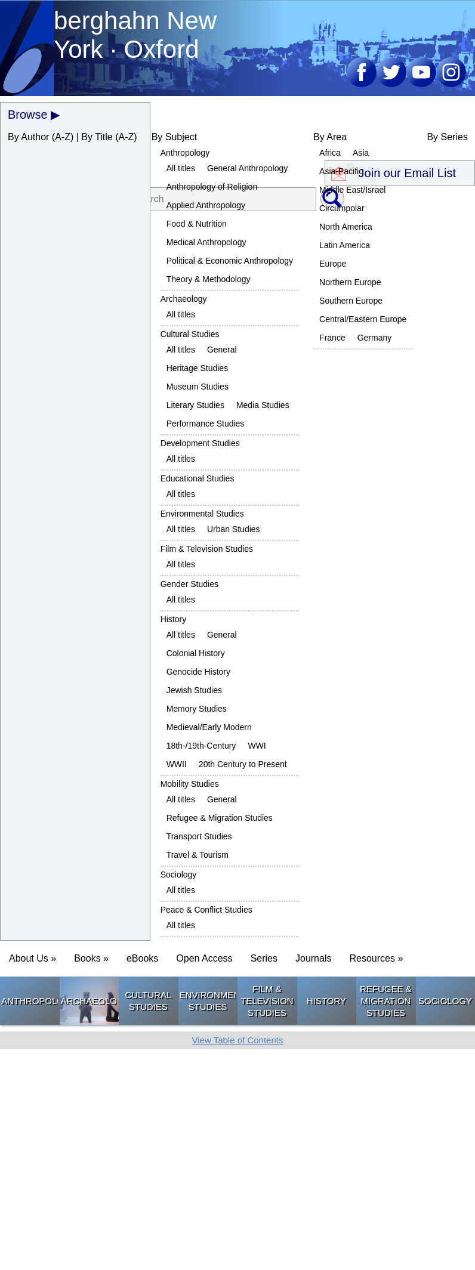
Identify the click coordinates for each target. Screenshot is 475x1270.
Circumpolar (341, 208)
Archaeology (184, 299)
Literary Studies (195, 405)
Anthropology (185, 152)
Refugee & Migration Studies (219, 818)
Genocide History (198, 671)
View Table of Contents (237, 1040)
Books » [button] (91, 958)
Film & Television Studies (207, 549)
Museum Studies (197, 386)
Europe (332, 263)
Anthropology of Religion (212, 186)
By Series (447, 137)
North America (345, 226)
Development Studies (200, 443)
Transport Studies (199, 836)
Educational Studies (198, 478)
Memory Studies (196, 708)
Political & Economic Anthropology (229, 260)
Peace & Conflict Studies (206, 909)
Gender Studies (189, 584)
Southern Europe (351, 300)
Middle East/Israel (352, 189)
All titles (180, 168)
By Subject (174, 137)
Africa (330, 152)
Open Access (204, 958)
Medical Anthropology (206, 242)
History (174, 619)
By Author (28, 137)
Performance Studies (205, 423)
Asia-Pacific (341, 171)
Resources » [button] (376, 958)
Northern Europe (350, 282)
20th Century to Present (243, 764)
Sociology (179, 874)
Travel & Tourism (197, 855)
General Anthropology (247, 168)
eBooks (142, 958)
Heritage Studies (197, 368)
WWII (176, 764)
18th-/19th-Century (201, 745)
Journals (313, 958)
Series (264, 958)
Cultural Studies (190, 334)
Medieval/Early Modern (209, 727)
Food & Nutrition (196, 223)
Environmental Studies (202, 513)
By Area (330, 137)
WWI (257, 745)
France (332, 337)
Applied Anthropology (205, 205)
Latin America (344, 245)
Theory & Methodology (208, 279)
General (222, 349)
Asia (361, 152)
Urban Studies (233, 529)
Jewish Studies (194, 690)
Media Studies (262, 405)
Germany (374, 337)
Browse (28, 114)
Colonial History (195, 653)
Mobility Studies (190, 784)
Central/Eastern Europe (362, 319)
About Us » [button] (32, 958)
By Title (96, 137)
